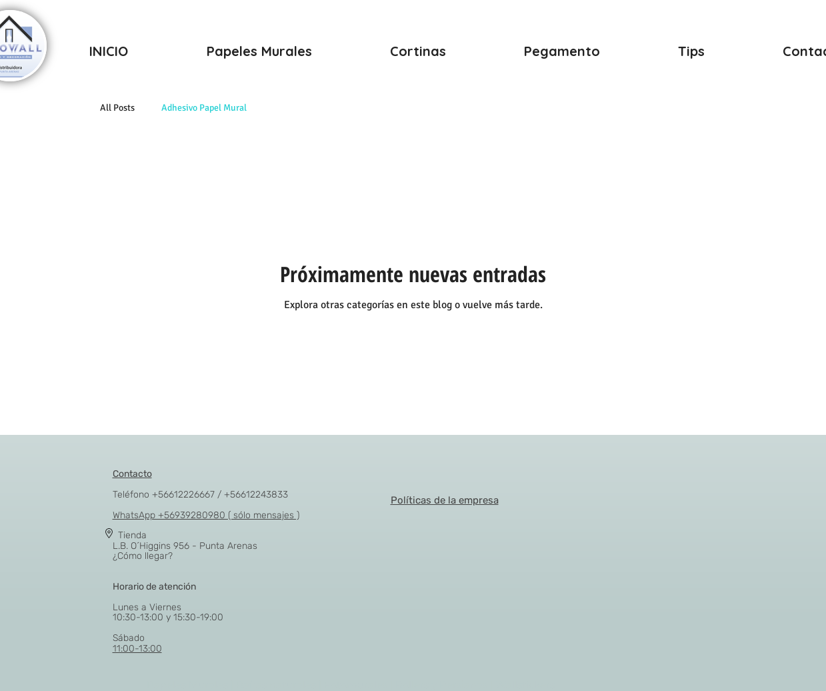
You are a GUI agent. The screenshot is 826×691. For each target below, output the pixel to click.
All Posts (117, 107)
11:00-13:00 (137, 648)
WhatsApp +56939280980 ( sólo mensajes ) (206, 515)
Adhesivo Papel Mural (204, 107)
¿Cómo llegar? (143, 556)
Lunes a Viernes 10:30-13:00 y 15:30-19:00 (168, 602)
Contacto (132, 474)
